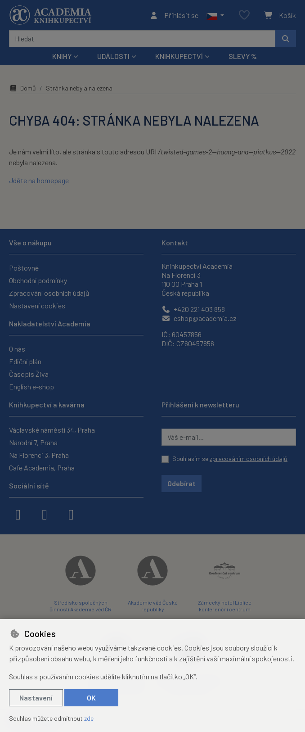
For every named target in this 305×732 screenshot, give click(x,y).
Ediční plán (25, 361)
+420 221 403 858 (193, 309)
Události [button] (113, 56)
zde (89, 718)
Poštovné (24, 267)
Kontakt (174, 242)
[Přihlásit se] (173, 15)
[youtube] (71, 514)
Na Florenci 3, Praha (39, 455)
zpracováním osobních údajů (248, 458)
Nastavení (36, 697)
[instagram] (45, 514)
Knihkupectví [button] (179, 56)
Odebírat (181, 483)
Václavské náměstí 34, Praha (52, 429)
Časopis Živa (29, 374)
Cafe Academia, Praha (42, 467)
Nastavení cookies (37, 305)
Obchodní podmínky (38, 280)
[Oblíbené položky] (244, 15)
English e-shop (31, 386)
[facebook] (18, 514)
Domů (22, 88)
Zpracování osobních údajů (49, 293)
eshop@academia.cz (199, 318)
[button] (215, 15)
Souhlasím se (229, 458)
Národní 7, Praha (33, 442)
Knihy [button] (62, 56)
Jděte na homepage (39, 180)
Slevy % (243, 56)
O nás (17, 348)
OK (91, 697)
